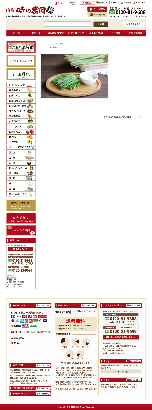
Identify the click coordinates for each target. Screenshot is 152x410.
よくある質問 (96, 33)
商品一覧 (36, 33)
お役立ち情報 (135, 33)
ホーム (16, 33)
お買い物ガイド (76, 33)
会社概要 (115, 33)
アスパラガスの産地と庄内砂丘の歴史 (117, 117)
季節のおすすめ (56, 33)
